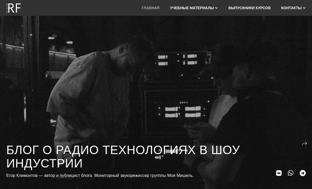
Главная (151, 8)
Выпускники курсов (249, 8)
